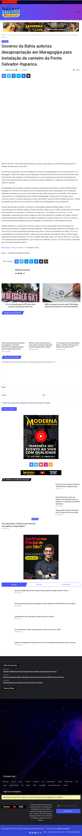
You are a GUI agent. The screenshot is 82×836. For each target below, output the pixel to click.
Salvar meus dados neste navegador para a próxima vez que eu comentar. (26, 403)
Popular (14, 585)
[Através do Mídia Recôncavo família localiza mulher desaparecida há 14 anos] (7, 595)
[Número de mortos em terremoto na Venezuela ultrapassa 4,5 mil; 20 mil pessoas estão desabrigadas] (41, 732)
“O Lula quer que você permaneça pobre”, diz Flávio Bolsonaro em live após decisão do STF (67, 345)
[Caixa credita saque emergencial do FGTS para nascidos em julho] (48, 515)
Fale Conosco (61, 832)
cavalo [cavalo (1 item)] (20, 782)
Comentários (66, 585)
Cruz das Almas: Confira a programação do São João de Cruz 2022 (38, 630)
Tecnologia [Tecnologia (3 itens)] (42, 785)
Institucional (51, 832)
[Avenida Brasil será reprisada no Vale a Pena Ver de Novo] (7, 621)
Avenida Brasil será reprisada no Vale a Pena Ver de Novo (34, 617)
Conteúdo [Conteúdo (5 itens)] (36, 782)
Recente (39, 585)
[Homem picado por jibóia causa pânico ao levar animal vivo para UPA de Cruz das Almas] (7, 608)
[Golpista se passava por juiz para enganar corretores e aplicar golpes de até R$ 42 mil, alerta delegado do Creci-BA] (14, 732)
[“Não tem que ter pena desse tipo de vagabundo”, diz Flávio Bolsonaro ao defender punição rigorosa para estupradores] (14, 329)
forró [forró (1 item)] (76, 782)
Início (4, 35)
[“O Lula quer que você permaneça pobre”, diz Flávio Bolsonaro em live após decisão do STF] (68, 329)
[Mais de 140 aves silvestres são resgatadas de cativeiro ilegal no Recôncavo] (67, 732)
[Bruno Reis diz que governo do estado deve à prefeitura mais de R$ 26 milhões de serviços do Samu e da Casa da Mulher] (14, 758)
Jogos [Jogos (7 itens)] (4, 785)
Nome (4, 387)
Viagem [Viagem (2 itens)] (65, 785)
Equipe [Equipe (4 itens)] (60, 782)
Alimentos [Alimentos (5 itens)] (6, 782)
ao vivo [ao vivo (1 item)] (14, 782)
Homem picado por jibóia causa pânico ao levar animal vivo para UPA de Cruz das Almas (45, 604)
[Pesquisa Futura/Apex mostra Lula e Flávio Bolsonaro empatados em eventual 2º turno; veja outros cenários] (67, 758)
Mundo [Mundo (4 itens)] (28, 785)
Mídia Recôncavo (10, 70)
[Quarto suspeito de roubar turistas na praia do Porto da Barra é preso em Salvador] (41, 758)
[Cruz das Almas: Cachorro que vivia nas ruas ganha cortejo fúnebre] (20, 502)
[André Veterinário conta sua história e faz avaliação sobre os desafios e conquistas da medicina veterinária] (48, 502)
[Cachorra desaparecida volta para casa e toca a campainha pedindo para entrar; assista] (7, 647)
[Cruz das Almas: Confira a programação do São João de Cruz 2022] (7, 634)
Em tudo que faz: (58, 829)
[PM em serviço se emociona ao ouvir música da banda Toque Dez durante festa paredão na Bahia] (41, 329)
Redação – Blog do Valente (13, 248)
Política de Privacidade (73, 832)
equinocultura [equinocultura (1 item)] (51, 782)
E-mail (4, 395)
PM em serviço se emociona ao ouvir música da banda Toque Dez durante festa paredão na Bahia (40, 345)
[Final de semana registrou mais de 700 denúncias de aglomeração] (48, 489)
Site (44, 395)
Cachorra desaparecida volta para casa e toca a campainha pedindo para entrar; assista (45, 643)
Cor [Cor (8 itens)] (43, 782)
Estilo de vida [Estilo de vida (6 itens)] (68, 782)
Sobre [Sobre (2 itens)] (34, 785)
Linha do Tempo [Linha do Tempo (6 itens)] (13, 785)
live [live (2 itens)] (22, 785)
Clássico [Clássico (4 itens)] (27, 782)
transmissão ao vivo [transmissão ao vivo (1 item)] (54, 785)
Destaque (10, 35)
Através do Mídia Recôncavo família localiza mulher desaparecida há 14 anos (41, 591)
